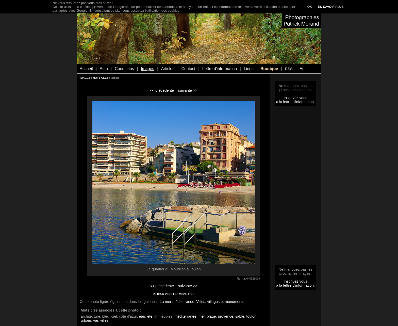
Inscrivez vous (295, 98)
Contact (188, 69)
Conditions (124, 69)
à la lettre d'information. (295, 102)
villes (104, 320)
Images (147, 69)
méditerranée (185, 316)
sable (239, 316)
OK (309, 7)
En (302, 69)
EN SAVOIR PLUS (330, 7)
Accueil (86, 69)
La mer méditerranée (177, 302)
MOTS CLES (100, 77)
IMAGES (85, 77)
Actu (104, 69)
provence (225, 316)
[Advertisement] (295, 187)
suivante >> (187, 90)
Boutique (269, 69)
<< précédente (162, 90)
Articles (167, 69)
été (149, 316)
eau (142, 316)
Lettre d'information (219, 69)
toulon (251, 316)
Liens (248, 69)
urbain (86, 320)
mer (201, 316)
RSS (289, 69)
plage (211, 316)
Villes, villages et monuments (220, 302)
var (95, 320)
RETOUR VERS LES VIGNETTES (173, 294)
